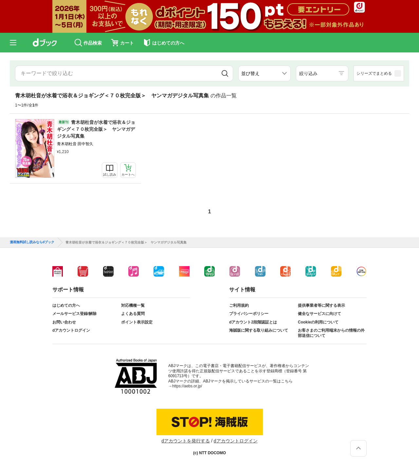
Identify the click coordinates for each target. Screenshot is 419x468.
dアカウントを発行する (185, 440)
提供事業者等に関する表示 (321, 305)
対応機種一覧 (133, 305)
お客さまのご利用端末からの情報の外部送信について (331, 333)
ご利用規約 (239, 305)
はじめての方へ (66, 305)
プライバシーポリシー (248, 313)
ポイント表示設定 (137, 322)
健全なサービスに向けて (319, 313)
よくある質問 (133, 313)
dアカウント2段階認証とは (253, 322)
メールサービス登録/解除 (74, 313)
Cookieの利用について (318, 322)
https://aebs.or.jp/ (187, 386)
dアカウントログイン (71, 330)
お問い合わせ (64, 322)
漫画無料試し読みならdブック (32, 242)
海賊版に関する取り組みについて (258, 330)
